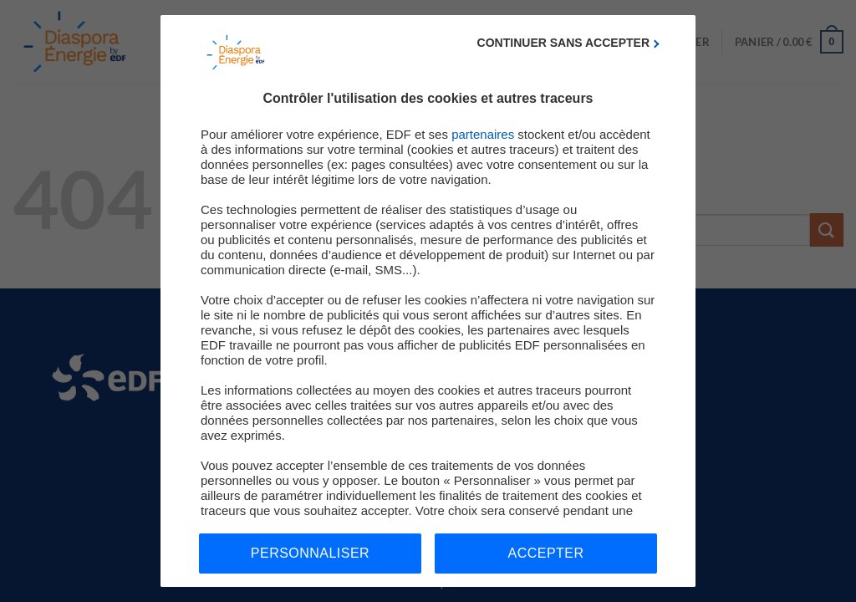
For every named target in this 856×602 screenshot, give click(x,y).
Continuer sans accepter (563, 42)
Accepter (546, 553)
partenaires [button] (482, 134)
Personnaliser (310, 553)
